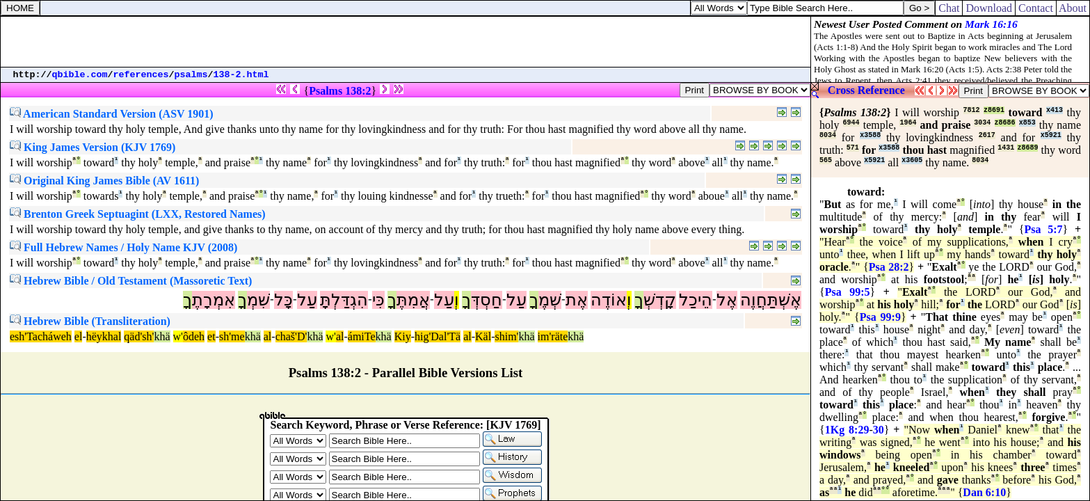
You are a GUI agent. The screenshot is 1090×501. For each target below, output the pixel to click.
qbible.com (80, 75)
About (1073, 8)
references (141, 75)
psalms (191, 75)
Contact (1036, 8)
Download (989, 8)
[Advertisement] (405, 42)
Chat (949, 8)
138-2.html (241, 75)
